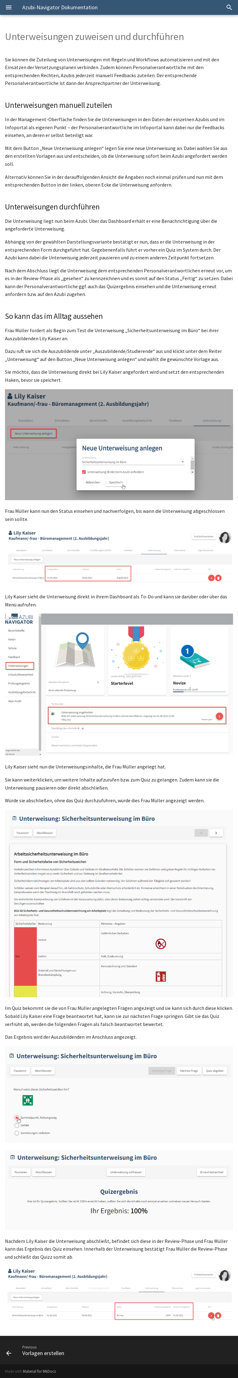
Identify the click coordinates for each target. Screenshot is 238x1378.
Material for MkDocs (39, 1371)
